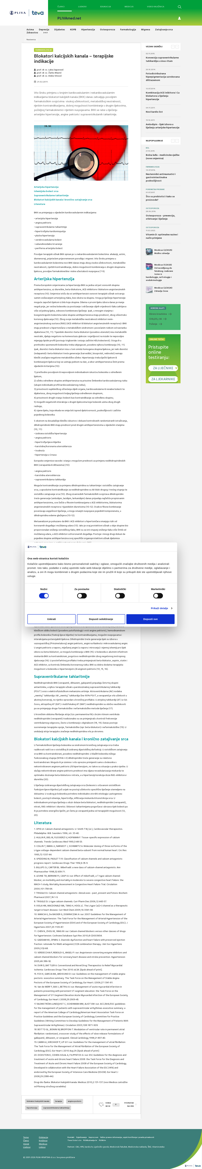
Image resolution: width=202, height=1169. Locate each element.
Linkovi (42, 1147)
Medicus (129, 6)
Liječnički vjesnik (101, 1147)
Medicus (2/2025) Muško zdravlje (159, 252)
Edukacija (105, 6)
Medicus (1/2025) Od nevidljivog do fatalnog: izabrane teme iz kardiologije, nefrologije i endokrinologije (159, 272)
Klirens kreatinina (158, 314)
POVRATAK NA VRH (129, 1104)
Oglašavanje (81, 1137)
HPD (82, 1147)
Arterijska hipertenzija (46, 187)
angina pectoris (74, 1101)
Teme (26, 1137)
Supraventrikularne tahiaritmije (51, 195)
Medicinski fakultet (118, 1147)
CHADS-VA (155, 318)
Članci (61, 6)
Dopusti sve (150, 619)
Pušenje (153, 324)
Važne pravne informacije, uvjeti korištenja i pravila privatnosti (127, 1137)
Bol (147, 148)
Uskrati (51, 619)
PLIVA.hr (102, 1140)
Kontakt (71, 1137)
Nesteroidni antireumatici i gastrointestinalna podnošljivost (161, 177)
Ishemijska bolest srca (46, 191)
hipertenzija (32, 1108)
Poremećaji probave (155, 189)
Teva (70, 1140)
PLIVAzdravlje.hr (90, 1140)
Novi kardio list (154, 111)
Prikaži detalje (159, 608)
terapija (58, 1101)
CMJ (77, 1147)
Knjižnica (43, 1140)
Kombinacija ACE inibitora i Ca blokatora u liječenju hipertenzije (162, 96)
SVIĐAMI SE (113, 1104)
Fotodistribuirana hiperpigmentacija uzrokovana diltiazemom (163, 77)
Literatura (39, 204)
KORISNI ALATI (158, 308)
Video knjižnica (155, 6)
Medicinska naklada (137, 1147)
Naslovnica (31, 39)
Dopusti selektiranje (101, 619)
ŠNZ (149, 1147)
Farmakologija (43, 50)
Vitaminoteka (158, 1147)
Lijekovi (82, 6)
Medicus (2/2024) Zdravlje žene (159, 289)
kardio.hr (89, 1147)
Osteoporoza (152, 208)
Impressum (93, 1137)
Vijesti (26, 1144)
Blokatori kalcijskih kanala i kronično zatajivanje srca (63, 199)
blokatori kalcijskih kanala (38, 1101)
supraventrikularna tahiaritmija (56, 1108)
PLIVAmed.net (69, 18)
